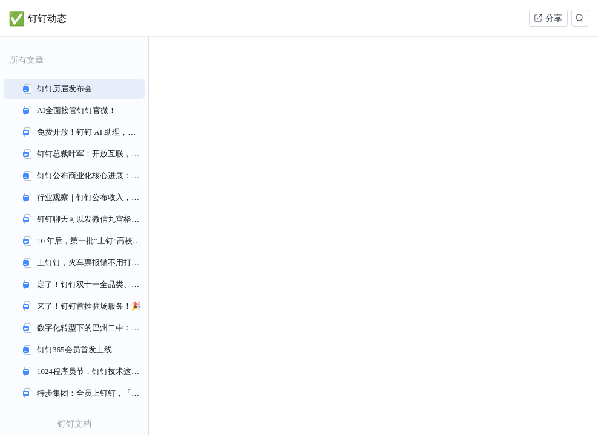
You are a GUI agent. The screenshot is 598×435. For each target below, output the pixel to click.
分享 (547, 18)
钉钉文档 (74, 423)
